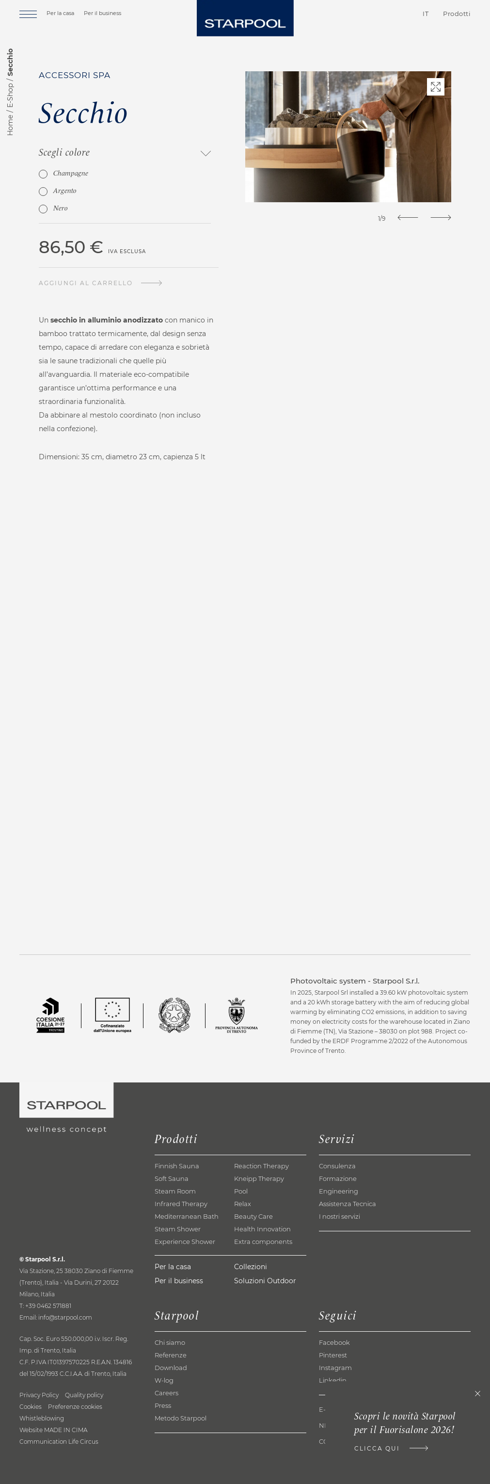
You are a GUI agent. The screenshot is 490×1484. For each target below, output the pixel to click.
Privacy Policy (39, 1395)
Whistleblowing (41, 1418)
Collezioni (250, 1266)
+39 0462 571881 (48, 1305)
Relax (242, 1204)
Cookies (30, 1406)
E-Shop (10, 95)
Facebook (334, 1342)
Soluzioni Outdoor (265, 1280)
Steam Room (175, 1191)
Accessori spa (75, 75)
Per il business (102, 13)
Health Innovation (262, 1229)
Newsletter (341, 1425)
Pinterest (333, 1355)
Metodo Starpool (180, 1418)
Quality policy (84, 1395)
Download (171, 1367)
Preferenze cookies (75, 1406)
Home (10, 125)
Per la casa (60, 13)
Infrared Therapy (181, 1204)
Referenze (171, 1355)
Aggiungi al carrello (86, 283)
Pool (241, 1191)
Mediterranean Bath (187, 1216)
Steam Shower (178, 1229)
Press (163, 1405)
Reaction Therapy (261, 1166)
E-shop (332, 1409)
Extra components (263, 1241)
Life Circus (83, 1441)
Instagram (335, 1367)
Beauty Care (253, 1216)
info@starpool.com (65, 1317)
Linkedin (333, 1380)
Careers (166, 1393)
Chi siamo (170, 1342)
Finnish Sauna (177, 1166)
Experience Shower (185, 1241)
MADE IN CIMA (65, 1430)
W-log (164, 1380)
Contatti (371, 14)
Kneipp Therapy (259, 1178)
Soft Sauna (172, 1178)
